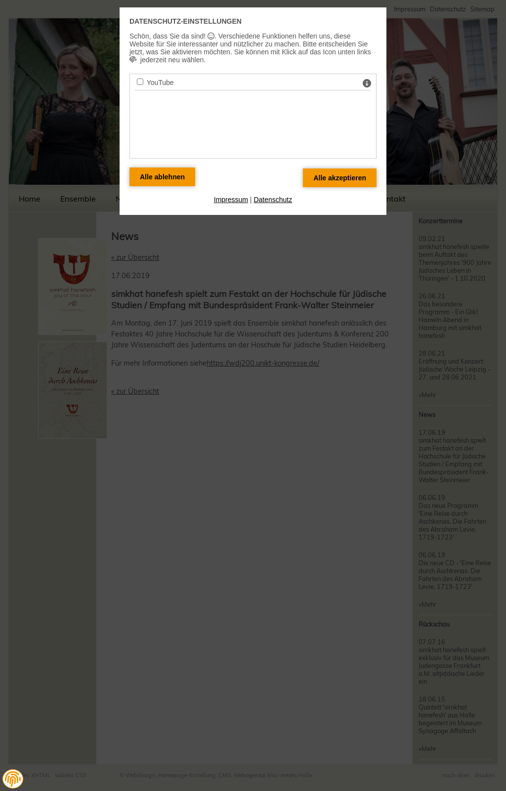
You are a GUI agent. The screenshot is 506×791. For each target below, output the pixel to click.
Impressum (231, 200)
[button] (13, 779)
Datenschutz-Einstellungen (185, 21)
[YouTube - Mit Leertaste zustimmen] (140, 82)
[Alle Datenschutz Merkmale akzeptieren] (340, 177)
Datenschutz (272, 200)
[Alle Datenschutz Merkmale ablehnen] (162, 176)
